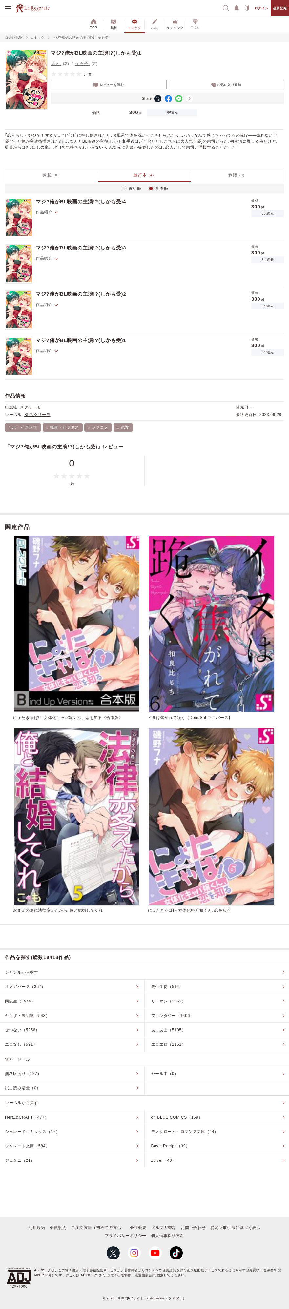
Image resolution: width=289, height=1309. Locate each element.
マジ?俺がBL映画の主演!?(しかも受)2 (81, 294)
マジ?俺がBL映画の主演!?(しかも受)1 (81, 340)
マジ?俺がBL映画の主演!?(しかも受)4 (81, 201)
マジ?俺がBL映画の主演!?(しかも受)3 (81, 247)
